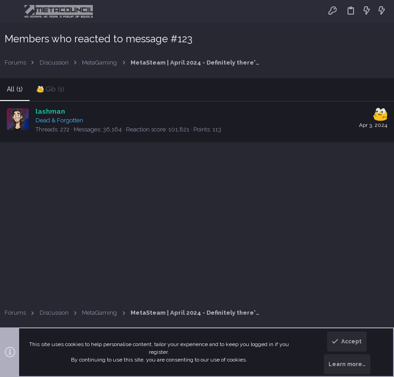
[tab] (50, 89)
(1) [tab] (15, 89)
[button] (13, 11)
